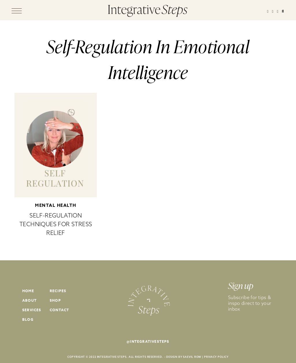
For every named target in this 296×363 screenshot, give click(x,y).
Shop (55, 300)
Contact (59, 309)
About (29, 300)
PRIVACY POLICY (216, 356)
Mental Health (55, 205)
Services (31, 309)
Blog (28, 319)
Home (28, 290)
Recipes (58, 290)
